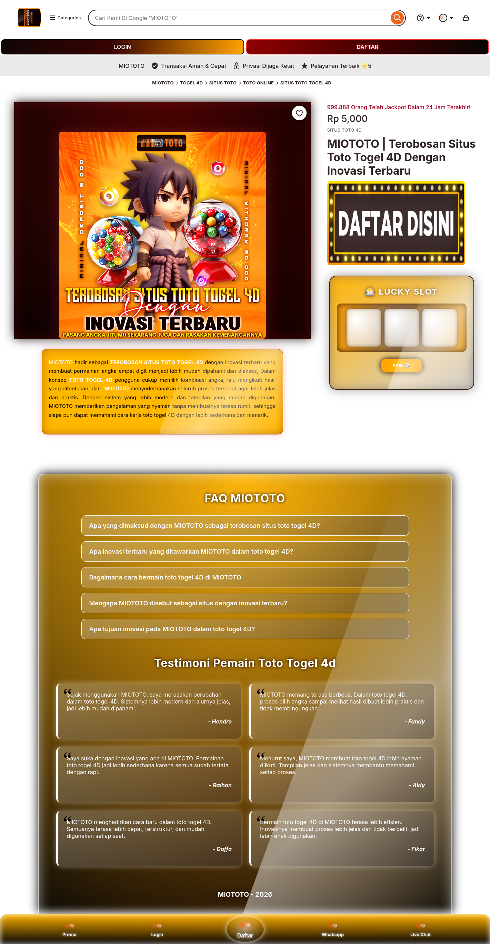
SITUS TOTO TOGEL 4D (305, 82)
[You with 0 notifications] (446, 18)
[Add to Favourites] (299, 113)
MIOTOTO (162, 82)
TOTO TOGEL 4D (90, 380)
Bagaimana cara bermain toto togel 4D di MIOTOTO (165, 577)
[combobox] (238, 18)
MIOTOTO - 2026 (245, 894)
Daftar (245, 929)
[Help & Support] (423, 18)
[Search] (397, 18)
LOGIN (122, 46)
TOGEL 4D (191, 82)
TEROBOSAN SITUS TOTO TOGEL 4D (156, 362)
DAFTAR (367, 46)
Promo (69, 929)
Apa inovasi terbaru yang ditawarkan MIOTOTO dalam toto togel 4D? (191, 551)
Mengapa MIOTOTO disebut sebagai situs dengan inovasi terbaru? (188, 603)
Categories (65, 17)
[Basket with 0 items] (466, 18)
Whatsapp (333, 929)
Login (157, 929)
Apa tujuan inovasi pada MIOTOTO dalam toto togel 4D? (172, 629)
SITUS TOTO (223, 82)
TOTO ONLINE (258, 82)
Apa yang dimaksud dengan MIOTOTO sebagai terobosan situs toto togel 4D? (204, 525)
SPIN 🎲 (401, 365)
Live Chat (420, 929)
